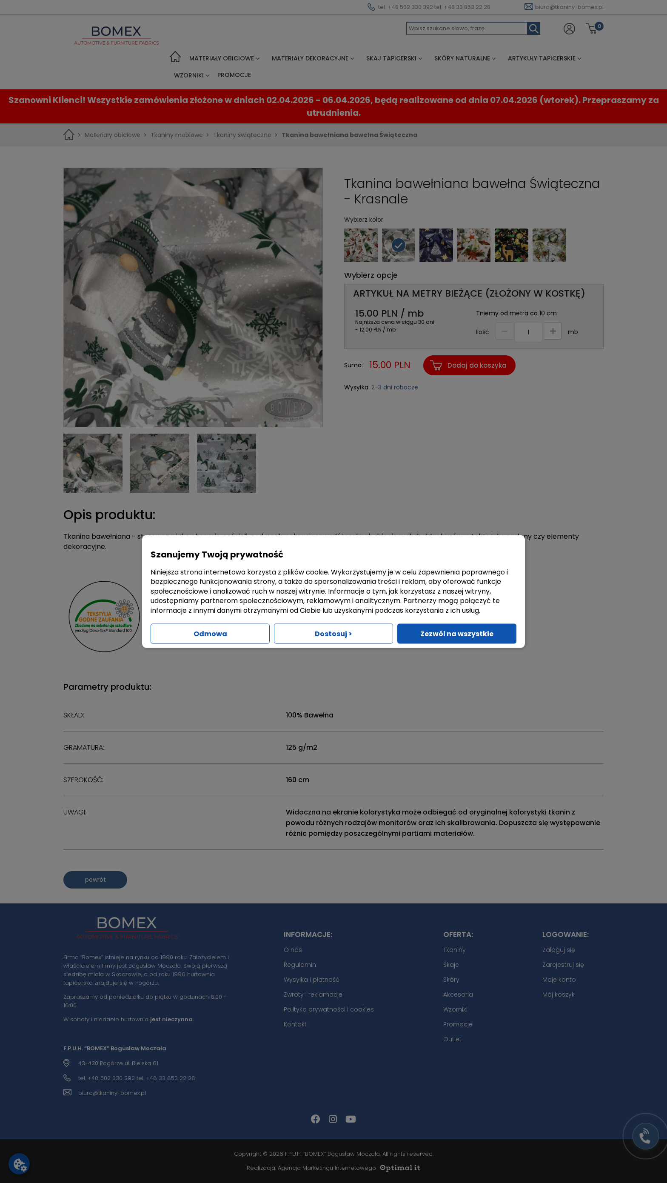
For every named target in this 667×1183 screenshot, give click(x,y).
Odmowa (210, 633)
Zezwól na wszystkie (456, 633)
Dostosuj (333, 633)
